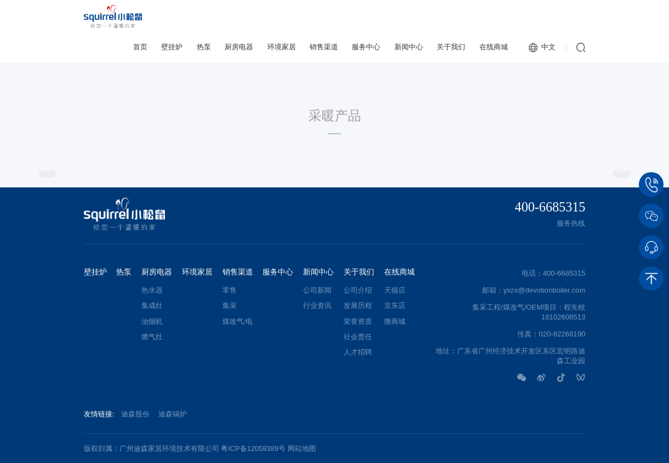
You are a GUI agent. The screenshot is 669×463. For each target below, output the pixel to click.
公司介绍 (358, 290)
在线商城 (493, 47)
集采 (229, 306)
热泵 (204, 47)
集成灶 (152, 306)
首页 (140, 47)
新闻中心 (408, 47)
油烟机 (152, 321)
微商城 (394, 321)
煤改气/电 (237, 321)
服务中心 (366, 47)
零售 (229, 290)
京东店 (394, 306)
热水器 (152, 290)
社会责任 (358, 337)
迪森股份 (135, 414)
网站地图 (302, 448)
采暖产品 (498, 75)
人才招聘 (358, 352)
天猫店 (394, 290)
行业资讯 (317, 306)
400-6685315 (550, 207)
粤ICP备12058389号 (253, 448)
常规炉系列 (567, 75)
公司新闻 (317, 290)
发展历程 (358, 306)
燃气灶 (152, 337)
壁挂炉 (171, 47)
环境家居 (281, 47)
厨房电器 (239, 47)
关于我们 (451, 47)
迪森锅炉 (172, 414)
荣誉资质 (358, 321)
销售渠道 (324, 47)
